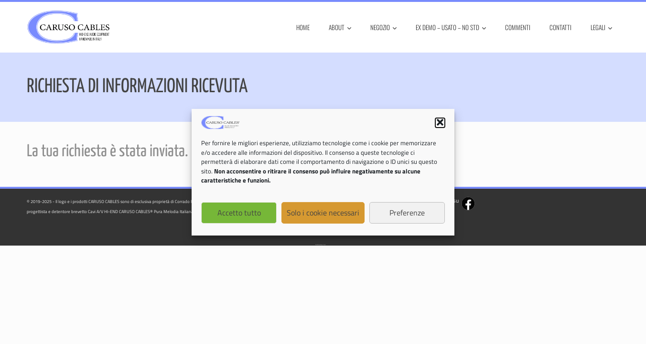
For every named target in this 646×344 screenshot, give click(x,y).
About (340, 27)
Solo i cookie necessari (323, 213)
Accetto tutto (239, 213)
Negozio (383, 27)
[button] (440, 124)
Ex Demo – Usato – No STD (451, 27)
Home (303, 27)
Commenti (517, 27)
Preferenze (407, 213)
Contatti (560, 27)
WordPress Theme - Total (320, 245)
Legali (601, 27)
